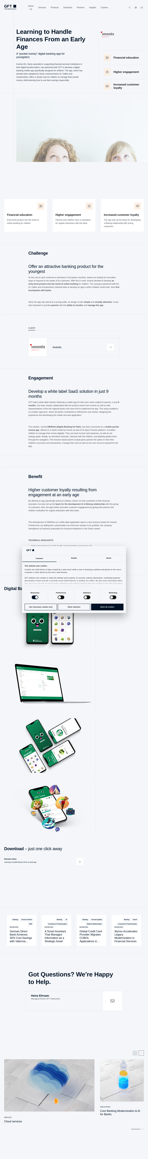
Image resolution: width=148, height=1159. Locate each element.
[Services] (42, 7)
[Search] (130, 8)
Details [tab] (74, 558)
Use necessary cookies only (40, 607)
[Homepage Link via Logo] (10, 7)
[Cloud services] (49, 1092)
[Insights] (93, 7)
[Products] (54, 7)
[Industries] (67, 7)
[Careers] (104, 7)
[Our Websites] (136, 8)
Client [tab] (31, 328)
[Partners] (80, 7)
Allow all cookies (107, 607)
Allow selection (74, 607)
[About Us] (31, 8)
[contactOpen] (112, 1001)
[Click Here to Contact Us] (142, 7)
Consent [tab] (39, 558)
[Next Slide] (141, 1052)
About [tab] (108, 558)
